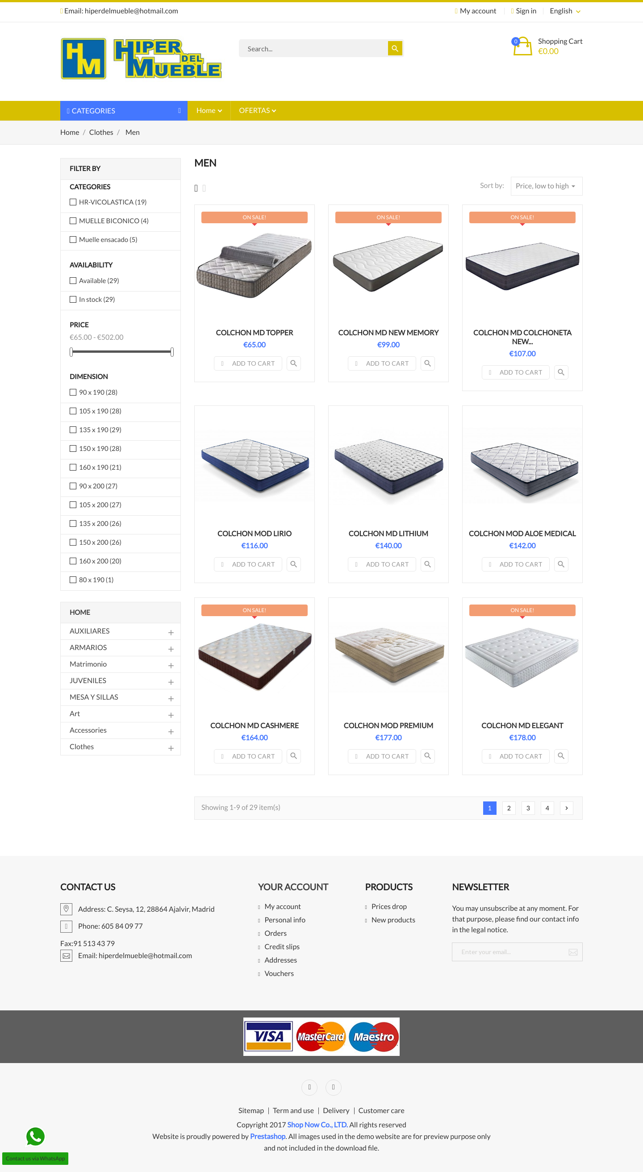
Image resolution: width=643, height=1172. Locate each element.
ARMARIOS (88, 647)
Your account (293, 887)
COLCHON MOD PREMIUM (388, 726)
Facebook (309, 1088)
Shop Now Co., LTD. (318, 1125)
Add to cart (248, 363)
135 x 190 (100, 430)
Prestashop (267, 1136)
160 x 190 (100, 467)
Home (206, 110)
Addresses (280, 960)
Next (566, 808)
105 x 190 (100, 411)
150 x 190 (100, 449)
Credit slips (282, 947)
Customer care (382, 1110)
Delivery (336, 1110)
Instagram (334, 1088)
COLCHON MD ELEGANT (522, 726)
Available (99, 281)
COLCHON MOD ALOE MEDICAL (522, 534)
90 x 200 (98, 486)
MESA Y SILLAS (94, 697)
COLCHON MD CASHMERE (254, 726)
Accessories (88, 730)
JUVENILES (88, 680)
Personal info (284, 920)
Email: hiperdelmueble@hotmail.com (119, 11)
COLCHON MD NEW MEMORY (388, 333)
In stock (97, 300)
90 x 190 (98, 392)
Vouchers (279, 974)
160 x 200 (100, 561)
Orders (275, 934)
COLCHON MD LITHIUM (388, 534)
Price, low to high (547, 186)
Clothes (82, 746)
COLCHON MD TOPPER (254, 333)
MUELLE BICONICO (114, 221)
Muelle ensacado (108, 240)
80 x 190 (96, 580)
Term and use (293, 1110)
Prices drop (389, 907)
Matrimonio (88, 664)
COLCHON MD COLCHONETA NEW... (522, 337)
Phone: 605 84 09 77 (101, 926)
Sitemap (251, 1110)
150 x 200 (100, 542)
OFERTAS (255, 110)
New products (393, 920)
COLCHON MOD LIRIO (254, 534)
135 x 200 (100, 524)
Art (75, 713)
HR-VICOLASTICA (113, 202)
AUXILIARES (89, 631)
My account (282, 907)
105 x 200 (100, 505)
